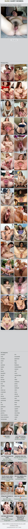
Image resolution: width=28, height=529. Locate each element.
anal (2, 356)
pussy (16, 385)
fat (1, 402)
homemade (4, 419)
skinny (16, 394)
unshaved (17, 406)
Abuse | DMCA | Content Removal (10, 523)
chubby (3, 385)
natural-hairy (18, 375)
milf (15, 371)
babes (2, 367)
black (2, 377)
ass (2, 363)
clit (1, 388)
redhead (17, 388)
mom (16, 373)
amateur (3, 354)
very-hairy (17, 413)
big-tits (2, 375)
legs (16, 363)
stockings (17, 400)
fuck (2, 404)
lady (16, 360)
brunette (3, 381)
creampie (3, 392)
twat (16, 404)
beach (2, 371)
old (15, 377)
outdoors (17, 381)
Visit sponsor (14, 40)
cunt (2, 394)
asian (2, 360)
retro (16, 390)
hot (15, 354)
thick (16, 402)
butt (2, 383)
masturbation (18, 367)
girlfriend (3, 406)
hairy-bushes (4, 415)
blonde (2, 379)
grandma (3, 411)
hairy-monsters (5, 417)
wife (16, 419)
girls (2, 408)
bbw (2, 369)
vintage (16, 415)
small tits (17, 396)
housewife (17, 356)
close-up (3, 390)
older (16, 379)
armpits (3, 358)
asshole (3, 365)
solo (16, 398)
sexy (16, 392)
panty (16, 383)
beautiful (3, 373)
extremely (3, 400)
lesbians (17, 365)
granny (2, 413)
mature (16, 369)
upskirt (16, 408)
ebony (2, 396)
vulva (16, 417)
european (3, 398)
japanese (17, 358)
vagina (16, 411)
